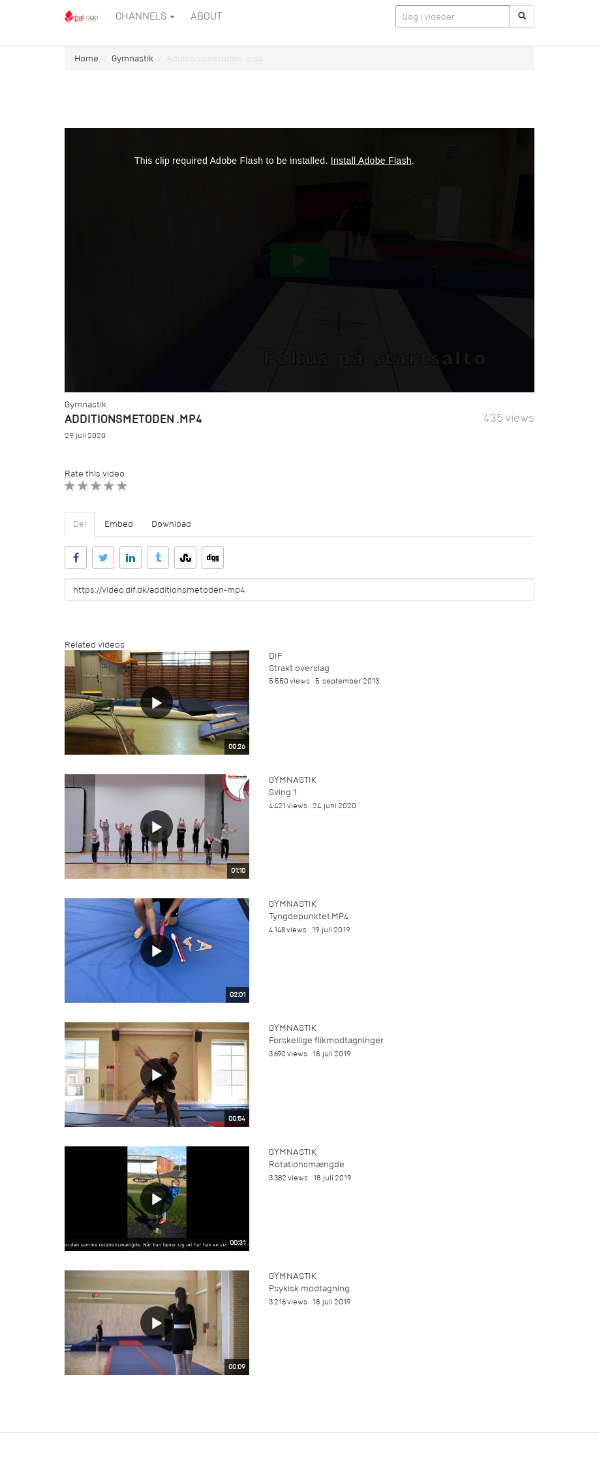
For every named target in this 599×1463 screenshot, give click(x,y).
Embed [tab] (118, 524)
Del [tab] (79, 524)
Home (86, 58)
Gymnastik (132, 58)
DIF (275, 656)
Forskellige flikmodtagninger (326, 1040)
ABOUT (206, 16)
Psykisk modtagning (309, 1288)
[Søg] (522, 16)
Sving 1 (283, 792)
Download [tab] (171, 524)
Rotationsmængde (307, 1164)
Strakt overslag (299, 668)
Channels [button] (145, 16)
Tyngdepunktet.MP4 (308, 916)
